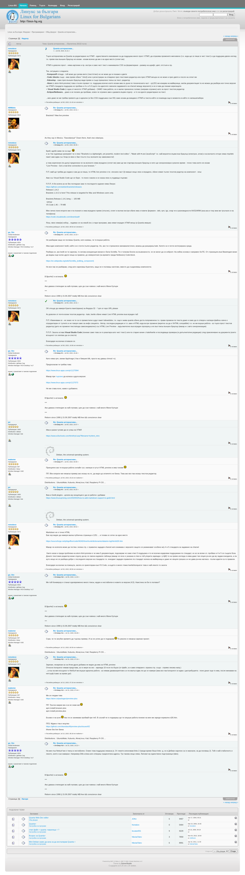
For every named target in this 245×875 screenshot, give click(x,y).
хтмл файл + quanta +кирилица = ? (44, 830)
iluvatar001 (136, 831)
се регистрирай (227, 11)
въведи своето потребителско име (199, 11)
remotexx (12, 48)
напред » (234, 36)
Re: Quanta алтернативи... (65, 108)
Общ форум (33, 820)
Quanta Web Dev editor (38, 818)
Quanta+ (32, 824)
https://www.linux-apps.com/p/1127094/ (62, 370)
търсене (59, 376)
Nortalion (135, 825)
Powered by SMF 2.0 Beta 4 (111, 861)
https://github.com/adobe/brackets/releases (64, 187)
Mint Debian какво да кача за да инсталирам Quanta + (52, 842)
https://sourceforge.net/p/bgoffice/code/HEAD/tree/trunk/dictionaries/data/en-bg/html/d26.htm (84, 541)
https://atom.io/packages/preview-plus (61, 699)
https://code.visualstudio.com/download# (63, 217)
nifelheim (193, 838)
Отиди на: (208, 851)
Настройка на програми (37, 826)
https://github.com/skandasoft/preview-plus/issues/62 (68, 726)
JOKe (134, 819)
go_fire (11, 232)
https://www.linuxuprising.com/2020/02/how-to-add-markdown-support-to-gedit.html (80, 498)
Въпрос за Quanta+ (37, 836)
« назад (226, 36)
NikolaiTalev (137, 837)
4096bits (12, 108)
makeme (12, 459)
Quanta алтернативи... (63, 48)
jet (9, 422)
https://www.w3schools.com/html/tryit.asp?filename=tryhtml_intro (73, 436)
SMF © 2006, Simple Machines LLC (131, 861)
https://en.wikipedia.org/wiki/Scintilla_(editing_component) (70, 261)
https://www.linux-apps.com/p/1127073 (62, 383)
